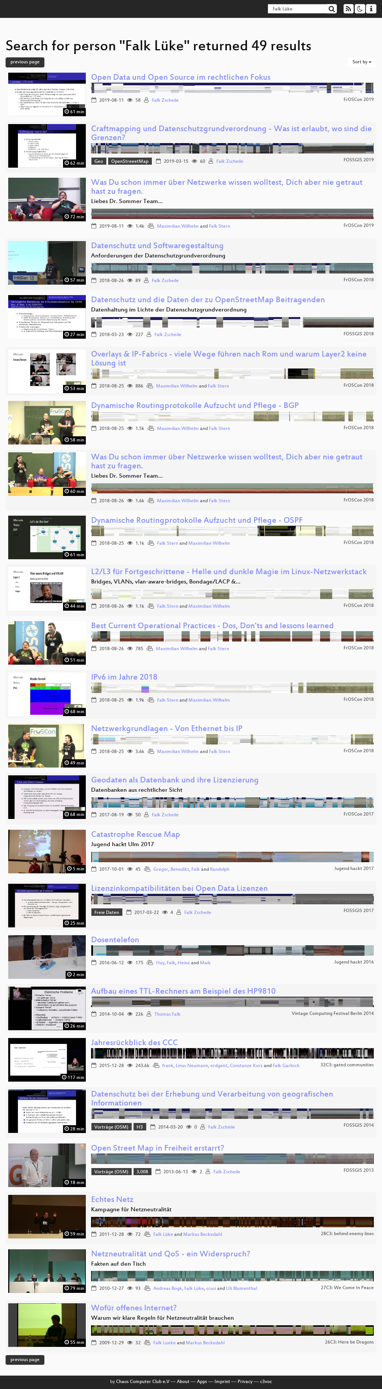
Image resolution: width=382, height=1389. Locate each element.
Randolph (219, 869)
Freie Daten (106, 912)
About (183, 1382)
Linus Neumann (192, 1066)
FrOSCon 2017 (359, 814)
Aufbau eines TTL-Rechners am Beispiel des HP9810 (183, 992)
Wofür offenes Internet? (134, 1308)
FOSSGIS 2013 (359, 1170)
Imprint (222, 1382)
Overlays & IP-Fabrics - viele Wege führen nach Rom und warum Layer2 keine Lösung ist (229, 359)
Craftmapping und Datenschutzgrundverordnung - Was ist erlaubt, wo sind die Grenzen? (231, 134)
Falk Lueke (164, 1343)
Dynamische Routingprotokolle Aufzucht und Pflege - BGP (195, 406)
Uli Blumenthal (241, 1288)
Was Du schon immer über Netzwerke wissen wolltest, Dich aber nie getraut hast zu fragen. (227, 187)
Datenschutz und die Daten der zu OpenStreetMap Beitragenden (208, 300)
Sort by (362, 62)
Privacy (245, 1382)
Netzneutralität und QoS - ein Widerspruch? (170, 1254)
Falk (195, 869)
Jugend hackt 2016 (354, 962)
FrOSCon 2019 (359, 99)
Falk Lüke (163, 1234)
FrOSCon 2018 (359, 280)
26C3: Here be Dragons (349, 1342)
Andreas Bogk (167, 1288)
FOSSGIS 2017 (359, 911)
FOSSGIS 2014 (359, 1125)
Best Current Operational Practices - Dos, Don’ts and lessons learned (212, 626)
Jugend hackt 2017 (354, 868)
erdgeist (219, 1066)
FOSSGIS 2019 (359, 160)
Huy (160, 963)
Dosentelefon (115, 940)
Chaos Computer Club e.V (142, 1382)
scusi (211, 1288)
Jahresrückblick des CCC (134, 1043)
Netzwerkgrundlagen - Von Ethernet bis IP (166, 729)
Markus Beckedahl (202, 1234)
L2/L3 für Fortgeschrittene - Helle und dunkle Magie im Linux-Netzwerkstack (229, 572)
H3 (140, 1127)
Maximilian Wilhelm (178, 226)
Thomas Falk (167, 1014)
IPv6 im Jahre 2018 (124, 678)
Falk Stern (219, 226)
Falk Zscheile (165, 100)
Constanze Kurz (246, 1066)
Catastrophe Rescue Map (135, 835)
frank (167, 1066)
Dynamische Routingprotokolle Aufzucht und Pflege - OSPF (197, 521)
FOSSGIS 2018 (359, 334)
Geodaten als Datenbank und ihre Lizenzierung (175, 780)
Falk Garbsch (286, 1066)
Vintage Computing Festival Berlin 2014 (333, 1013)
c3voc (266, 1382)
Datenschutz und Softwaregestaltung (157, 246)
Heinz (184, 963)
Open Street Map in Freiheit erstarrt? (157, 1149)
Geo (98, 161)
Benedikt (179, 869)
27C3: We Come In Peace (347, 1288)
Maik (205, 963)
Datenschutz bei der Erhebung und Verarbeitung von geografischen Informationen (212, 1099)
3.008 (142, 1172)
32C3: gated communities (347, 1065)
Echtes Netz (112, 1200)
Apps (202, 1382)
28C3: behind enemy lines (347, 1234)
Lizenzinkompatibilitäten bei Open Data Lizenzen (179, 889)
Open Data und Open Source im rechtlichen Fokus (180, 78)
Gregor (160, 869)
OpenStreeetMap (129, 161)
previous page (25, 62)
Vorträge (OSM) (111, 1127)
